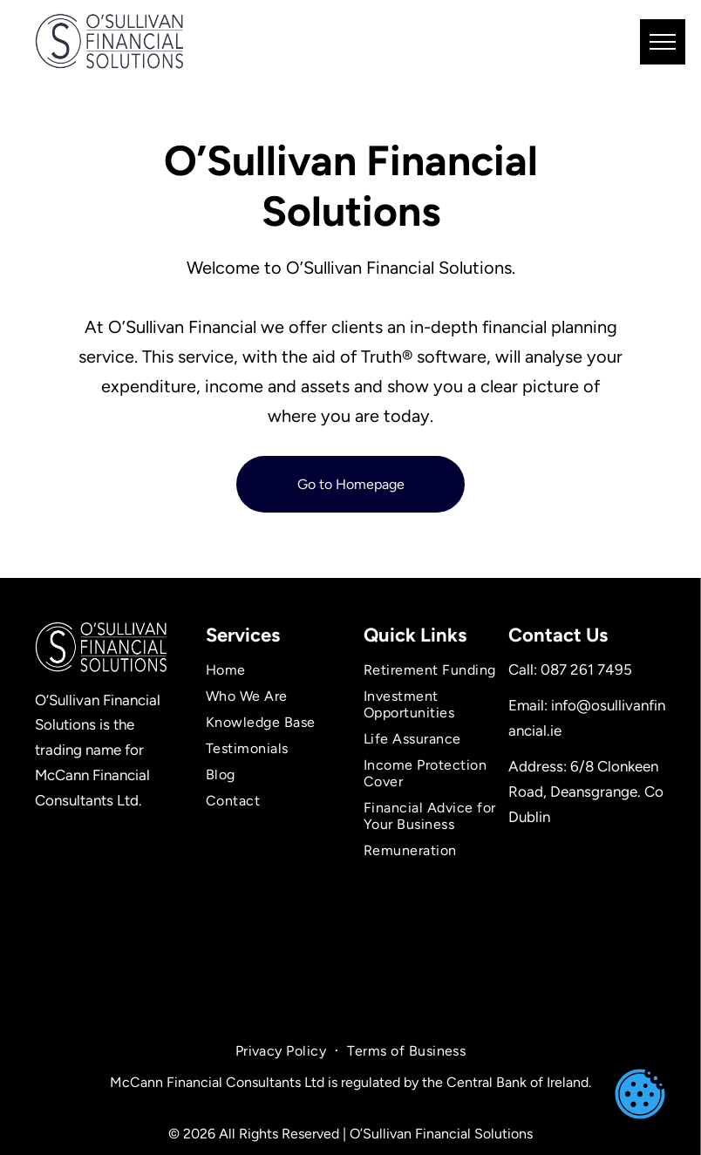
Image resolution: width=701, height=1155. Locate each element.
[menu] (662, 42)
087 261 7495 (586, 669)
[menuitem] (272, 670)
